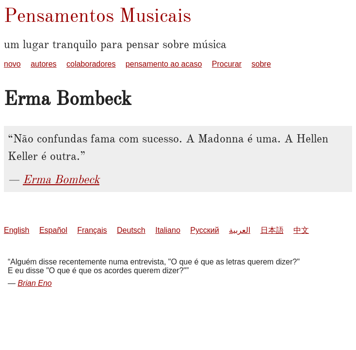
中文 (301, 230)
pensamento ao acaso (164, 64)
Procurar (227, 64)
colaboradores (90, 64)
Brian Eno (34, 283)
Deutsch (131, 230)
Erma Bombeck (61, 179)
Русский (204, 230)
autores (43, 64)
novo (12, 64)
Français (92, 230)
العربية (239, 230)
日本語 (272, 230)
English (16, 230)
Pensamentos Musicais (97, 15)
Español (53, 230)
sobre (261, 64)
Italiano (167, 230)
